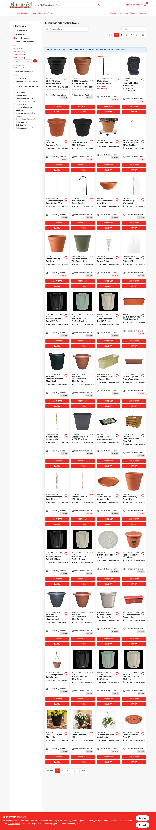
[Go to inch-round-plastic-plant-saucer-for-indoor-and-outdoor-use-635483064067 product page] (108, 557)
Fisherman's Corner (45, 13)
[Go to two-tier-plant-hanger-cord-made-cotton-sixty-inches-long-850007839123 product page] (57, 202)
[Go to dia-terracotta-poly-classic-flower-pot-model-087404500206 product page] (57, 144)
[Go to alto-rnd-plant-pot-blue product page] (82, 319)
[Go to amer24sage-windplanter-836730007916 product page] (108, 379)
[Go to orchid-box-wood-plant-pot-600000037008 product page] (133, 439)
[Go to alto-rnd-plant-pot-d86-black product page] (82, 677)
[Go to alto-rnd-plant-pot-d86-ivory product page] (133, 677)
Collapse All (17, 68)
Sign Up (139, 5)
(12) (20, 92)
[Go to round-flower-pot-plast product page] (133, 557)
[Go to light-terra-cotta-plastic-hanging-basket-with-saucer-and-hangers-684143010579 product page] (108, 736)
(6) (25, 98)
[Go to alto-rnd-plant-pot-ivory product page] (82, 557)
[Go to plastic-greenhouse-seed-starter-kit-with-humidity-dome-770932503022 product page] (108, 439)
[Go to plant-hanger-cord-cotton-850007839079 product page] (133, 260)
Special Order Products (25, 41)
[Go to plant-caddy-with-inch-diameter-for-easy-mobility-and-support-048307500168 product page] (108, 144)
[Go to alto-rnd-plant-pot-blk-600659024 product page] (57, 319)
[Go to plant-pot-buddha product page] (133, 84)
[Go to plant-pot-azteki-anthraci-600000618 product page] (57, 617)
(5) (26, 101)
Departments (22, 13)
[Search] (99, 5)
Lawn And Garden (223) (24, 71)
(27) (27, 88)
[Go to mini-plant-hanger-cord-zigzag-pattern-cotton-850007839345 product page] (57, 498)
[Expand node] (14, 71)
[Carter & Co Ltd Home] (21, 5)
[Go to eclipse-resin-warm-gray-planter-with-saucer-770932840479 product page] (82, 439)
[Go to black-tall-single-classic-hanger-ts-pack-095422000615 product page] (82, 202)
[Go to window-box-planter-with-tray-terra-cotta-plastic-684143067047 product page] (133, 319)
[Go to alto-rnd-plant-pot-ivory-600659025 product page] (108, 319)
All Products (20, 34)
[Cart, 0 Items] (145, 5)
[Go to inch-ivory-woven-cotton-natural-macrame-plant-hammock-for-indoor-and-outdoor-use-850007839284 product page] (133, 202)
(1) (21, 122)
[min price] (17, 60)
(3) (20, 110)
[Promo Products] (14, 30)
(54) (27, 82)
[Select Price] (35, 60)
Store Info (113, 13)
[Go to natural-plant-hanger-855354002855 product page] (57, 439)
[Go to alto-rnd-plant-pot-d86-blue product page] (108, 677)
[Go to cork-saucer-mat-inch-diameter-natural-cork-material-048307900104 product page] (82, 736)
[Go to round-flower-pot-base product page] (133, 736)
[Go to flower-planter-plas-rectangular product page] (133, 617)
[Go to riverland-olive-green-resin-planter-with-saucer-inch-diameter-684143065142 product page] (82, 260)
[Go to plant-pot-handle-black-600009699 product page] (57, 379)
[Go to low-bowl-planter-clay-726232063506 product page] (108, 202)
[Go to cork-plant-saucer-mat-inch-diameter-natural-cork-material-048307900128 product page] (57, 736)
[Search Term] (68, 5)
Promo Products (22, 30)
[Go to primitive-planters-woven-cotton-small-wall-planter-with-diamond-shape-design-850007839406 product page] (108, 260)
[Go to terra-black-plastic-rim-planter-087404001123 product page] (82, 144)
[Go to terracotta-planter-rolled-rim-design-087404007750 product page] (82, 84)
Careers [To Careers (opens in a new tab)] (143, 13)
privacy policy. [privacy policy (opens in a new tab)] (14, 823)
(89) (22, 78)
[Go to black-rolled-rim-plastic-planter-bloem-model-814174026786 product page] (57, 84)
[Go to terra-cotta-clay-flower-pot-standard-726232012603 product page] (133, 498)
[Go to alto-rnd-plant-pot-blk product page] (57, 557)
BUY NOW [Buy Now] (57, 112)
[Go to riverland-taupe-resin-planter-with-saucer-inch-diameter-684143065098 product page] (108, 617)
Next (142, 35)
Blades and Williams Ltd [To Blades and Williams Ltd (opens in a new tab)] (129, 13)
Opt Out (142, 825)
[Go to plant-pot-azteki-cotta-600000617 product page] (82, 617)
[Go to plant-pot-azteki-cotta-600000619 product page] (82, 379)
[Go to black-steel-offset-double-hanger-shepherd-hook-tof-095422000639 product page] (133, 144)
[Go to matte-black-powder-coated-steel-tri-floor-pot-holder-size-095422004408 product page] (108, 84)
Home (12, 13)
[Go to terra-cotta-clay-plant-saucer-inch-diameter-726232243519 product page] (108, 498)
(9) (23, 95)
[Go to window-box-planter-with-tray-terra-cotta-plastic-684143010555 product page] (133, 379)
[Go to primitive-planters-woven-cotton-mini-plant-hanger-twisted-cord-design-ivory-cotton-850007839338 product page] (82, 498)
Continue (142, 818)
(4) (24, 107)
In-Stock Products (22, 38)
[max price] (28, 60)
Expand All (26, 68)
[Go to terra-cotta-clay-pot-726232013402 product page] (57, 260)
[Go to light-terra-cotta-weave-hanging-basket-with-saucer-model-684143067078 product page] (57, 677)
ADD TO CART (57, 107)
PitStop (33, 13)
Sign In (129, 5)
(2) (26, 113)
